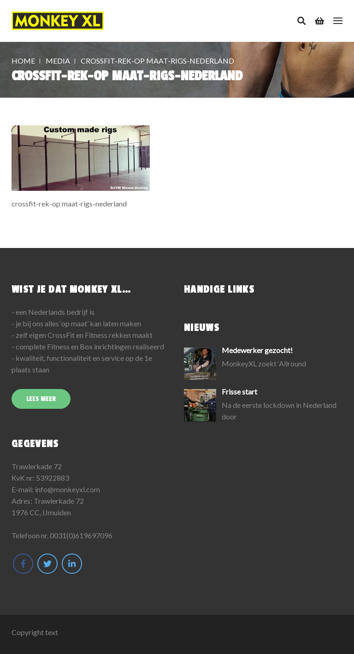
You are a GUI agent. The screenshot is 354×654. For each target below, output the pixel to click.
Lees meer (41, 399)
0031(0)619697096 (81, 535)
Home (23, 60)
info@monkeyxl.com (67, 489)
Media (58, 60)
